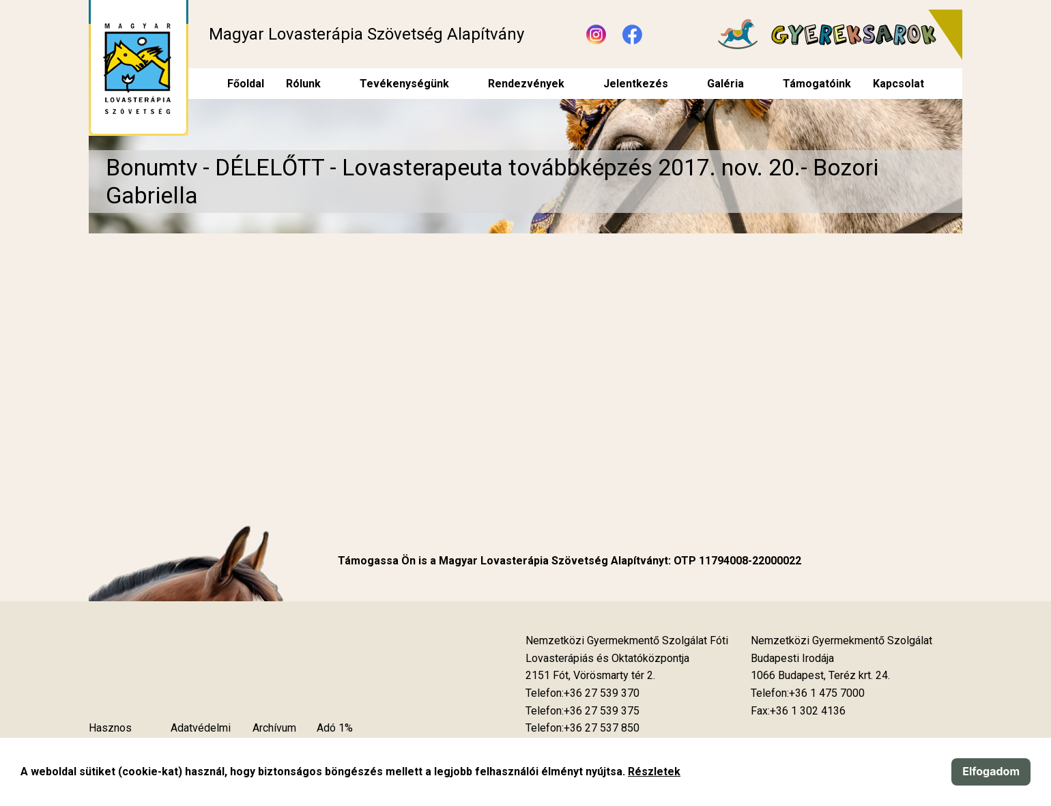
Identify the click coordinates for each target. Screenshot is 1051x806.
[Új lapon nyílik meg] (590, 676)
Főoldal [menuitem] (245, 83)
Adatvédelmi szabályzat (201, 736)
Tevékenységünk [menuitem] (404, 83)
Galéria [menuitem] (725, 83)
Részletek (654, 771)
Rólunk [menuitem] (303, 83)
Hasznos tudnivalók (113, 736)
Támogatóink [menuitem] (817, 83)
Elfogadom (991, 771)
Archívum (274, 727)
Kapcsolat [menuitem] (898, 83)
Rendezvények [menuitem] (526, 83)
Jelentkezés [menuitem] (635, 83)
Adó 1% (335, 727)
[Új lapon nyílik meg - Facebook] (632, 34)
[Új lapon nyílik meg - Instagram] (596, 34)
